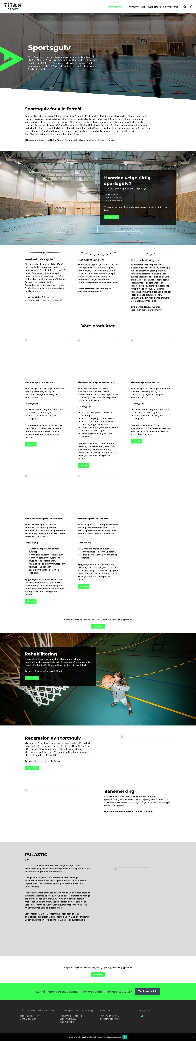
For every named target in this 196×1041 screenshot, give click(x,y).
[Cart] (191, 6)
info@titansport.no (110, 1019)
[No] (193, 1037)
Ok (125, 1037)
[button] (111, 217)
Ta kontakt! (148, 991)
